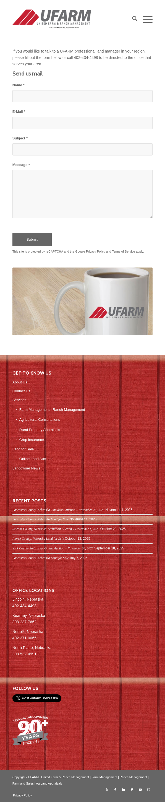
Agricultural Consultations (39, 419)
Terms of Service (123, 251)
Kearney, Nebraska (28, 615)
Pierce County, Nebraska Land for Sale (38, 539)
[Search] (132, 20)
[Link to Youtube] (140, 789)
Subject (20, 138)
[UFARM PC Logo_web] (68, 20)
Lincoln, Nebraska (27, 599)
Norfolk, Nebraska (27, 631)
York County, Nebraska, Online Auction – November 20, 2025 (52, 548)
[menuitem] (132, 20)
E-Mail (18, 112)
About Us (19, 382)
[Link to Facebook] (115, 789)
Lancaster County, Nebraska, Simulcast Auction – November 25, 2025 (58, 510)
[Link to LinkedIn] (123, 789)
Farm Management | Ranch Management (52, 410)
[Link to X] (107, 789)
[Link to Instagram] (148, 789)
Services (19, 400)
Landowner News (26, 468)
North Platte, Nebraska (32, 647)
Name (18, 85)
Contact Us (21, 391)
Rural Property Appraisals (39, 430)
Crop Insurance (31, 440)
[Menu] (145, 20)
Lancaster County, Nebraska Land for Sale (40, 519)
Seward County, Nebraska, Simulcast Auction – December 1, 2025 (55, 529)
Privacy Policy (95, 251)
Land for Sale (23, 449)
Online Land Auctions (36, 459)
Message (21, 165)
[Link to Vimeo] (132, 789)
